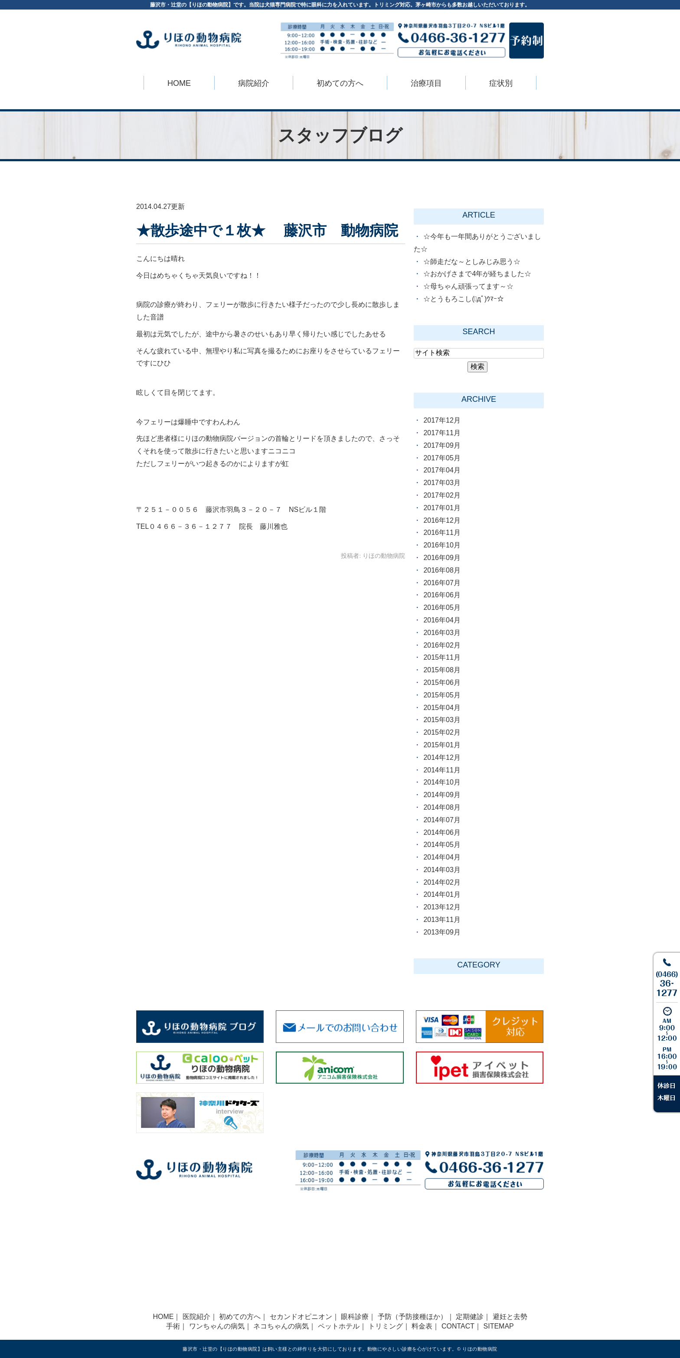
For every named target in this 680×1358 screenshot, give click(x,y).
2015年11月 (441, 657)
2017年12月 (441, 420)
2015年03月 (441, 719)
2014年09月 (441, 794)
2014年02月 (441, 882)
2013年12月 (441, 907)
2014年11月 (441, 770)
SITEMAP (499, 1326)
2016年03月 (441, 632)
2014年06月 (441, 832)
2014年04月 (441, 857)
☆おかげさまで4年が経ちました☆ (477, 273)
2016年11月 (441, 532)
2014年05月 (441, 844)
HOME (179, 83)
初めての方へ (240, 1316)
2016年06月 (441, 595)
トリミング (385, 1326)
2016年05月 (441, 607)
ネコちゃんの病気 (281, 1326)
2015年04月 (441, 707)
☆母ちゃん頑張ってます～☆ (468, 286)
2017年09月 (441, 445)
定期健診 (470, 1316)
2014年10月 (441, 782)
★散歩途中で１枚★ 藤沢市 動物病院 (267, 230)
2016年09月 (441, 557)
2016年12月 (441, 520)
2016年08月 (441, 570)
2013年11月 (441, 919)
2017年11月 (441, 432)
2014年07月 (441, 820)
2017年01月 (441, 507)
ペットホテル (339, 1326)
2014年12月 (441, 757)
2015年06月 (441, 682)
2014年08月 (441, 807)
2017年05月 (441, 458)
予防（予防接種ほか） (412, 1316)
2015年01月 (441, 745)
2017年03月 (441, 482)
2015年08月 (441, 670)
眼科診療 (355, 1316)
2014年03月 (441, 869)
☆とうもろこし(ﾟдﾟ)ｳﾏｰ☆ (463, 299)
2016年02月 (441, 645)
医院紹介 (196, 1316)
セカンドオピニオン (301, 1316)
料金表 (422, 1326)
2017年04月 (441, 470)
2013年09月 (441, 932)
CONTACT (457, 1326)
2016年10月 (441, 545)
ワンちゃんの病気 (217, 1326)
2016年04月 (441, 620)
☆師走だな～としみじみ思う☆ (471, 261)
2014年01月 (441, 894)
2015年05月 (441, 695)
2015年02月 (441, 732)
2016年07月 (441, 582)
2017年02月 (441, 495)
